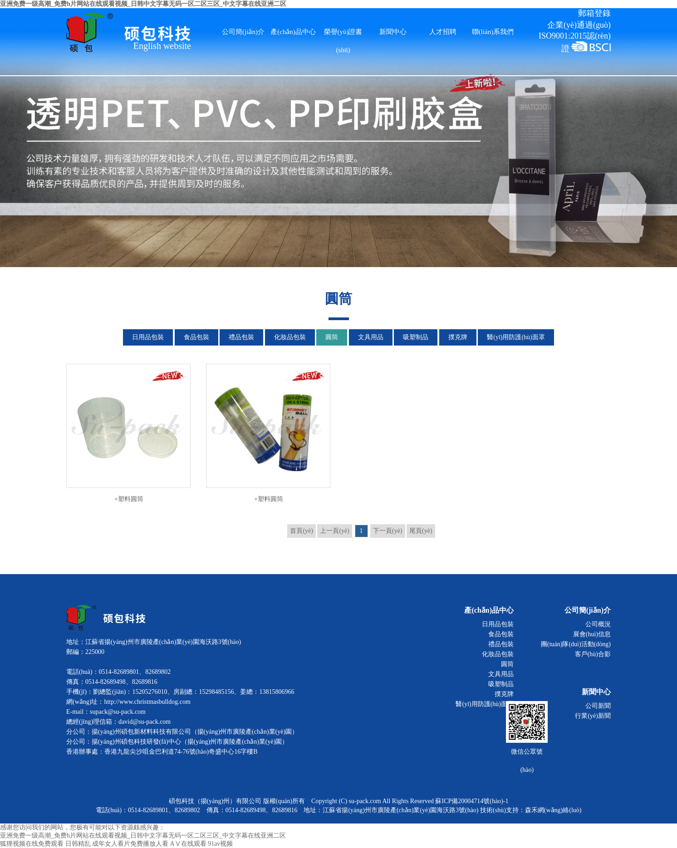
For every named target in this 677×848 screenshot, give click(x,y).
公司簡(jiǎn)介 (243, 31)
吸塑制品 (415, 337)
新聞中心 (393, 31)
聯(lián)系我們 (493, 31)
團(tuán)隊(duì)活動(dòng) (576, 644)
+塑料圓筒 (128, 433)
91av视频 (220, 843)
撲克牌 (457, 337)
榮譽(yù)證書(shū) (343, 34)
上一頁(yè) (334, 530)
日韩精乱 (78, 843)
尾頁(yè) (420, 530)
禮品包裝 (241, 337)
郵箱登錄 (594, 13)
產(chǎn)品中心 (293, 31)
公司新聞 (598, 705)
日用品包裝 (148, 337)
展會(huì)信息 (592, 634)
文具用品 (370, 337)
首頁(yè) (301, 530)
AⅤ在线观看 (188, 843)
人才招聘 (442, 31)
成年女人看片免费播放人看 (130, 843)
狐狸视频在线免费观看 (32, 843)
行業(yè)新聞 (593, 715)
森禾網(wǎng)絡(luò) (553, 810)
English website (162, 45)
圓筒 (331, 337)
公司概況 (598, 624)
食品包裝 (196, 337)
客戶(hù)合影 (593, 654)
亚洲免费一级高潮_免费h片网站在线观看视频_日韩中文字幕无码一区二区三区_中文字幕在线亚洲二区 (143, 835)
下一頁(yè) (387, 530)
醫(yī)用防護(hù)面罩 (516, 337)
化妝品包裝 (290, 337)
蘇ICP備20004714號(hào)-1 (471, 801)
